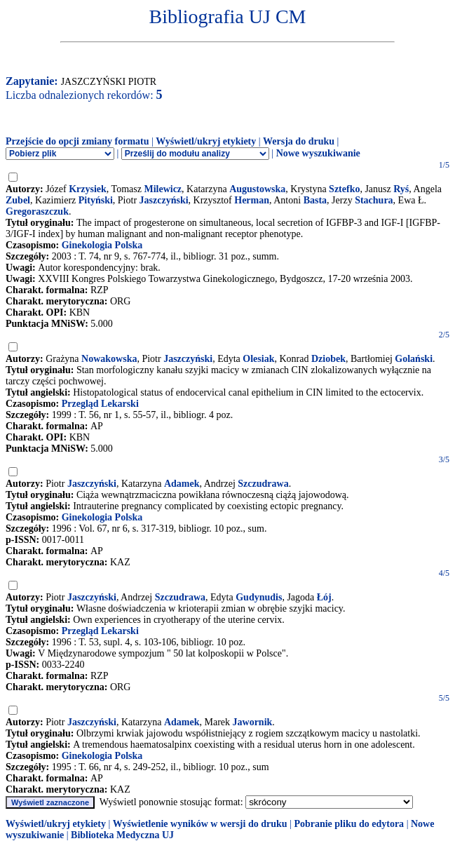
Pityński (96, 200)
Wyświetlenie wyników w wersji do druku (200, 824)
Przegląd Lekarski (100, 403)
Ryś (401, 189)
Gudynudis (259, 597)
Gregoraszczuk (37, 211)
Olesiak (258, 359)
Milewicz (163, 189)
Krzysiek (88, 189)
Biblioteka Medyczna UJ (122, 835)
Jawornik (253, 722)
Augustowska (257, 189)
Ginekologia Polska (102, 245)
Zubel (18, 200)
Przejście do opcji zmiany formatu (77, 141)
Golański (414, 359)
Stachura (374, 200)
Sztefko (344, 189)
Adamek (182, 483)
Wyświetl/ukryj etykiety (206, 141)
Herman (251, 200)
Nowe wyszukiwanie (318, 153)
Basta (315, 200)
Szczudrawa (263, 483)
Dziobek (328, 359)
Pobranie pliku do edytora (349, 824)
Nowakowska (109, 359)
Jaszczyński (164, 200)
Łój (324, 597)
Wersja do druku (298, 141)
